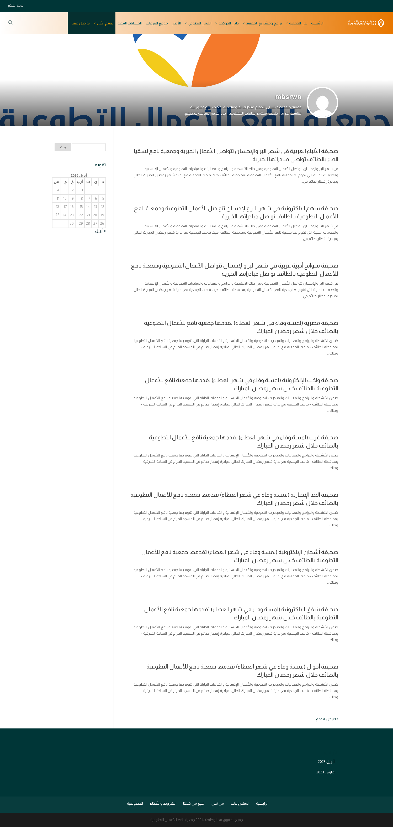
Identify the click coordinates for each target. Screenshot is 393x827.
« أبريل (100, 231)
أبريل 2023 (326, 761)
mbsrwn (288, 96)
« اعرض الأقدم (327, 719)
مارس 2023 (325, 772)
